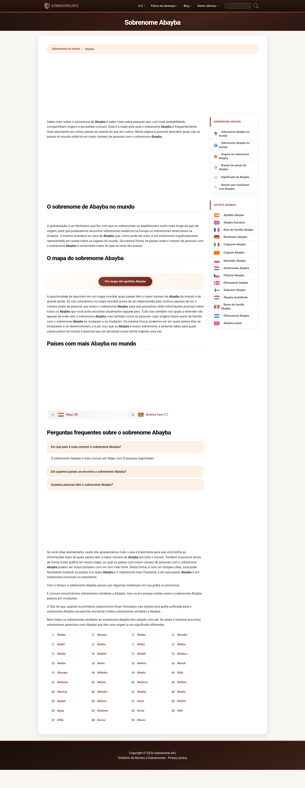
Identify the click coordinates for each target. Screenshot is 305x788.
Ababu (141, 634)
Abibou (101, 701)
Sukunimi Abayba (234, 290)
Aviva (140, 710)
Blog (186, 5)
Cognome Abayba (234, 244)
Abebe (61, 663)
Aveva (101, 720)
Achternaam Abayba (236, 268)
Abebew (102, 710)
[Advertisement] (152, 84)
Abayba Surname (234, 222)
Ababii (141, 653)
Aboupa (62, 672)
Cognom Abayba (233, 252)
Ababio (181, 682)
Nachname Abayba (235, 237)
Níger (69, 414)
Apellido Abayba (233, 215)
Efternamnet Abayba (236, 316)
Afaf (180, 710)
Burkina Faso (154, 414)
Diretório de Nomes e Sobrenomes (142, 758)
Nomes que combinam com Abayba (234, 187)
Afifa (60, 720)
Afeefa (181, 701)
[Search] (238, 6)
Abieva (141, 663)
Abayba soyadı (232, 323)
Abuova (62, 691)
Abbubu (102, 672)
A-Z (140, 5)
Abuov (141, 720)
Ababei (101, 653)
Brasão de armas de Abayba (232, 167)
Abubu (141, 672)
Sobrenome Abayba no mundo (234, 133)
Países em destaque (163, 5)
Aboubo (102, 691)
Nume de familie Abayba (232, 306)
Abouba (182, 634)
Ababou (182, 653)
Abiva (100, 663)
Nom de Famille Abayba (238, 229)
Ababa (61, 634)
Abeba (181, 644)
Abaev (181, 691)
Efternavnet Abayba (235, 283)
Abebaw (62, 682)
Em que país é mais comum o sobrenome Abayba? (86, 447)
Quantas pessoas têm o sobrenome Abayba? (82, 485)
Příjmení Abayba (233, 275)
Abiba (141, 644)
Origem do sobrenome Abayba (234, 156)
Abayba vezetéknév (235, 297)
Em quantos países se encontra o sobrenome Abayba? (88, 471)
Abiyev (101, 682)
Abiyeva (142, 682)
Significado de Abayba (235, 177)
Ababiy (141, 691)
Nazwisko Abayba (234, 261)
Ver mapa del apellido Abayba (125, 281)
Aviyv (140, 701)
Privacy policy (177, 758)
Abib (180, 672)
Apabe (61, 701)
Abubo (61, 653)
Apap (60, 710)
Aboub (181, 663)
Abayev (102, 634)
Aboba (101, 644)
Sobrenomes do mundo (66, 48)
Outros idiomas (206, 5)
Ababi (61, 644)
